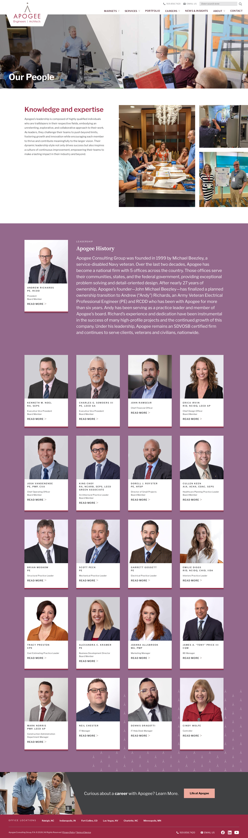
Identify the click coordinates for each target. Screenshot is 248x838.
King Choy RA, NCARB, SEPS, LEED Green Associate (95, 486)
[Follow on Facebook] (223, 832)
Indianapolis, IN (68, 820)
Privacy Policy (69, 832)
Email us (190, 3)
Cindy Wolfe (192, 725)
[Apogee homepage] (27, 13)
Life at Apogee (199, 793)
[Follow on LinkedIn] (229, 832)
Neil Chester (89, 725)
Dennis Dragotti (143, 725)
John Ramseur (141, 402)
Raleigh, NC (48, 820)
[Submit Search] (240, 4)
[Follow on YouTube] (236, 832)
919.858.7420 (171, 3)
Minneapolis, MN (152, 820)
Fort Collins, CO (89, 820)
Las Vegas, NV (110, 820)
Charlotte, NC (131, 820)
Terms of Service (83, 832)
